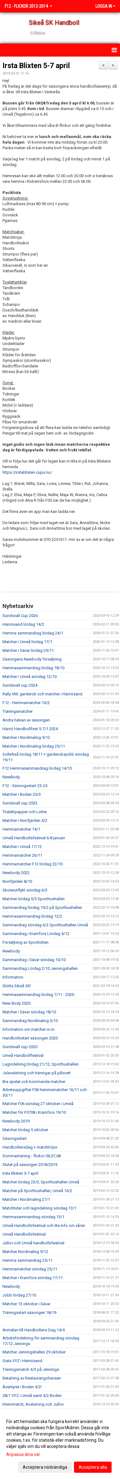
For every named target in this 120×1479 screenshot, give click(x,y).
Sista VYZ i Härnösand (22, 1360)
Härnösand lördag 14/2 (23, 624)
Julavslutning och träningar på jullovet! (36, 1073)
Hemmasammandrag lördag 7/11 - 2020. (38, 994)
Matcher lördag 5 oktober (25, 1129)
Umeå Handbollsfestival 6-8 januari (33, 838)
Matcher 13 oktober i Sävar (26, 1304)
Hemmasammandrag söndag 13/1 (33, 1216)
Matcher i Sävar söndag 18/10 (29, 1012)
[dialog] (60, 1444)
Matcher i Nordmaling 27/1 (26, 1199)
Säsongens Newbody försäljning (32, 659)
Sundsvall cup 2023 (19, 803)
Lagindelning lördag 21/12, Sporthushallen (40, 1064)
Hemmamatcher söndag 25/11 (29, 1269)
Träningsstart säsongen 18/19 (29, 1312)
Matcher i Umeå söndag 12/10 (29, 676)
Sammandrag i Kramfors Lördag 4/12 (35, 933)
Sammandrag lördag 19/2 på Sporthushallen (42, 907)
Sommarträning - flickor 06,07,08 (31, 1156)
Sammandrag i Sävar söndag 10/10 (34, 959)
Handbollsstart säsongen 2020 (30, 1038)
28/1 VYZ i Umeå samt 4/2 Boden (32, 1395)
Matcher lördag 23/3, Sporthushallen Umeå (40, 1182)
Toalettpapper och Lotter (24, 811)
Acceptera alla (93, 1467)
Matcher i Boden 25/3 (21, 794)
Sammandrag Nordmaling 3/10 (30, 1020)
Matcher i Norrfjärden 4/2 (24, 820)
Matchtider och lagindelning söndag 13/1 (39, 1208)
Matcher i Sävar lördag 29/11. (28, 650)
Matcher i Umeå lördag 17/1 (27, 641)
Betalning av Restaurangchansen (31, 1378)
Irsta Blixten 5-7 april (36, 66)
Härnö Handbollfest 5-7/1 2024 (30, 728)
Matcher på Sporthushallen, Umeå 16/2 (37, 1190)
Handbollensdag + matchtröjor (30, 1147)
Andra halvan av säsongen (26, 720)
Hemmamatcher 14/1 (21, 829)
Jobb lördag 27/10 (19, 1295)
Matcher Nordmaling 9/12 (25, 1251)
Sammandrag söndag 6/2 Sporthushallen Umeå (45, 925)
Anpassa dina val (22, 1454)
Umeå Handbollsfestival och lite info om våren (43, 1225)
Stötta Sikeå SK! (16, 986)
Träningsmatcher (17, 711)
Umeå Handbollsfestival (24, 1234)
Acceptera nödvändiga (45, 1467)
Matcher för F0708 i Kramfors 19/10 (34, 1112)
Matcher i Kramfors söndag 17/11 (32, 1277)
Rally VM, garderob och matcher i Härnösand (42, 694)
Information (12, 977)
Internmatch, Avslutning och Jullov (33, 1404)
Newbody (11, 951)
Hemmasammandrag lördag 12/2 (32, 916)
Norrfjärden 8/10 (17, 881)
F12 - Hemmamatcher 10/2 (26, 702)
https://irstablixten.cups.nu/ (27, 472)
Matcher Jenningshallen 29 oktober (34, 1352)
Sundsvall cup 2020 (19, 1046)
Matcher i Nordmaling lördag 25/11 (33, 746)
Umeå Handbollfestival (23, 1055)
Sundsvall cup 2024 (19, 685)
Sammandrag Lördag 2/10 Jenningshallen (40, 968)
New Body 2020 (16, 1003)
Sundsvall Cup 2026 (20, 615)
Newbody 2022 (16, 872)
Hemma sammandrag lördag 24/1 (32, 633)
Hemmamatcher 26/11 (22, 855)
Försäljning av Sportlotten (25, 942)
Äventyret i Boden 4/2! (22, 1387)
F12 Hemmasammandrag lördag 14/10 (37, 768)
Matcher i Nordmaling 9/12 (26, 737)
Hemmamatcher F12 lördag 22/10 (32, 864)
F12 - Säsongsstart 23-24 (24, 785)
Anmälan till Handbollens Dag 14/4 (33, 1330)
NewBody (11, 777)
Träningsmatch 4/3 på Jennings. (31, 1369)
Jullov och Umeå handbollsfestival (33, 1243)
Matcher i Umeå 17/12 (22, 846)
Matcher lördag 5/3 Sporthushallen (33, 898)
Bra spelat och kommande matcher (33, 1081)
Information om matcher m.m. (28, 1029)
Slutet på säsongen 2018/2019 (29, 1164)
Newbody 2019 (16, 1121)
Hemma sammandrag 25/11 (27, 1260)
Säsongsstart (14, 1138)
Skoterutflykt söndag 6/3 (24, 890)
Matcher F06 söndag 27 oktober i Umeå (37, 1103)
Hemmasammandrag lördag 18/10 (33, 668)
